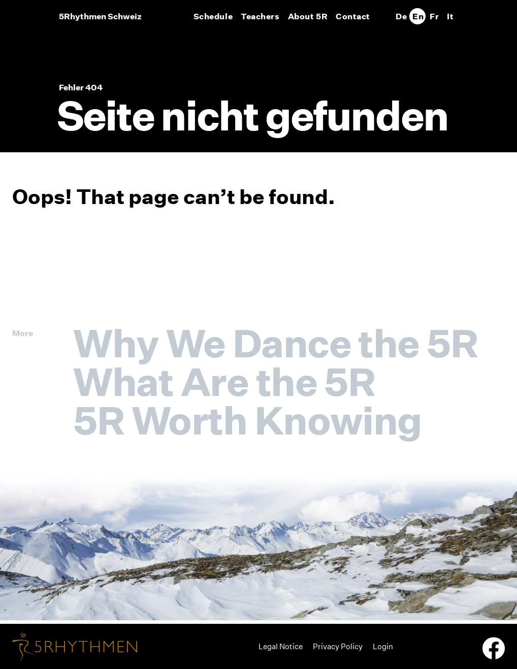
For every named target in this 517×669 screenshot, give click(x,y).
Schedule (213, 16)
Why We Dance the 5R (275, 343)
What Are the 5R (224, 382)
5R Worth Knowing (247, 420)
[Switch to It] (450, 16)
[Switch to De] (401, 16)
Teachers (260, 16)
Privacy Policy (338, 646)
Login (383, 646)
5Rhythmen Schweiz (100, 16)
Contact (353, 16)
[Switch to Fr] (434, 16)
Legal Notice (280, 646)
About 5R (308, 16)
